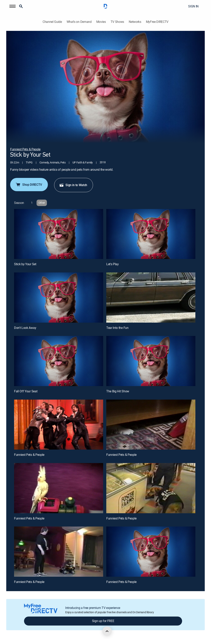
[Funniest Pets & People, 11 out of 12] (58, 552)
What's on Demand (79, 22)
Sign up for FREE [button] (103, 621)
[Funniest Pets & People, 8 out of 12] (150, 425)
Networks (135, 22)
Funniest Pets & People (29, 454)
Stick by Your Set (25, 264)
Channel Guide (52, 22)
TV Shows (117, 22)
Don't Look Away (25, 328)
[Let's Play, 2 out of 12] (150, 234)
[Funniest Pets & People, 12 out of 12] (150, 552)
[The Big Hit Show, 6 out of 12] (150, 361)
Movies (101, 22)
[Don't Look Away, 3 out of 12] (58, 297)
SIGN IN (193, 6)
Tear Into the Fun (117, 328)
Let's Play (112, 264)
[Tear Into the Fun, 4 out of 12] (150, 297)
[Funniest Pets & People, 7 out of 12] (58, 425)
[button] (12, 6)
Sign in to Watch (73, 185)
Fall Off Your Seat (25, 391)
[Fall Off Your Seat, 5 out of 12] (58, 361)
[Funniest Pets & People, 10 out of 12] (150, 488)
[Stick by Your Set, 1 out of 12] (58, 234)
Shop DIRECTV (28, 184)
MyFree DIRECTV (157, 22)
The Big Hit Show (117, 391)
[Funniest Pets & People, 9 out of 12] (58, 488)
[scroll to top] (107, 631)
